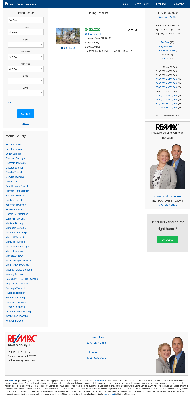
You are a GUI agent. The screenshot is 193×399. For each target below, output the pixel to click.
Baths (25, 88)
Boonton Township (15, 149)
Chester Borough (14, 167)
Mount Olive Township (17, 265)
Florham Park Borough (17, 191)
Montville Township (15, 242)
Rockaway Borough (16, 297)
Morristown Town (14, 255)
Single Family (165, 46)
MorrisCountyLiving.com (23, 4)
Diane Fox (96, 352)
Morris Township (14, 251)
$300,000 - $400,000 (166, 79)
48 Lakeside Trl (93, 34)
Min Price (25, 52)
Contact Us (178, 4)
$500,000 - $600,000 (166, 87)
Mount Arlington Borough (19, 260)
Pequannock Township (17, 283)
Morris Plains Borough (17, 246)
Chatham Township (16, 163)
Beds (25, 76)
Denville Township (15, 177)
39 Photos (69, 48)
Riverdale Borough (15, 293)
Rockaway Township (16, 302)
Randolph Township (16, 288)
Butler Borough (13, 153)
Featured (161, 4)
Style (25, 40)
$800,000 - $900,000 (166, 99)
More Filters (14, 102)
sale (105, 394)
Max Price (25, 64)
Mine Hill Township (15, 237)
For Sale (165, 42)
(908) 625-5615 (96, 357)
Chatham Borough (15, 158)
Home (125, 4)
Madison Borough (15, 223)
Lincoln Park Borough (17, 214)
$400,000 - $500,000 (166, 83)
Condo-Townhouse (165, 50)
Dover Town (12, 181)
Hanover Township (15, 195)
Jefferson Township (16, 204)
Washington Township (17, 316)
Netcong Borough (15, 274)
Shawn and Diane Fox (167, 196)
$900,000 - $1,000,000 (165, 103)
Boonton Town (13, 144)
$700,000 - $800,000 (166, 95)
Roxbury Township (15, 306)
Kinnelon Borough (15, 209)
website (12, 380)
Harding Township (15, 200)
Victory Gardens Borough (19, 311)
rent (113, 394)
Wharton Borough (15, 320)
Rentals (166, 58)
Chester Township (15, 172)
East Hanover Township (18, 186)
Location (26, 27)
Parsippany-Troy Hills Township (22, 279)
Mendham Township (16, 232)
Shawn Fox (96, 337)
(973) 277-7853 (167, 204)
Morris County (142, 4)
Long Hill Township (15, 218)
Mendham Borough (16, 228)
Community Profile (167, 17)
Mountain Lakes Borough (19, 269)
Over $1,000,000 (168, 107)
